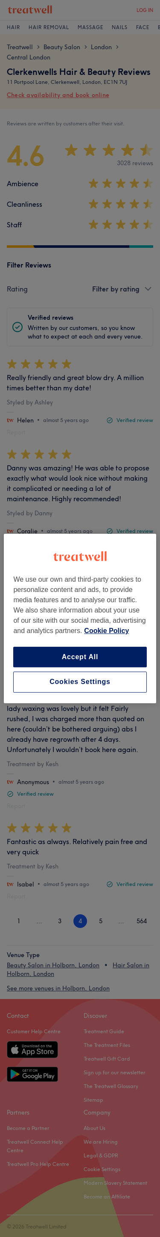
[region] (80, 618)
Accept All (80, 656)
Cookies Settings (80, 682)
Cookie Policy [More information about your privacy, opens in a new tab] (106, 630)
